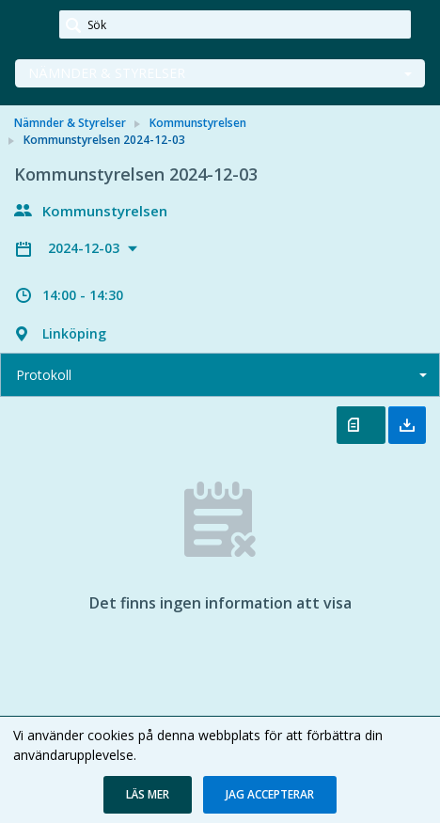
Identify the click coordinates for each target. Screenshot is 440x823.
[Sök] (235, 24)
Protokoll (43, 375)
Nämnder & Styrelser (106, 73)
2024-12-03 (85, 248)
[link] (30, 25)
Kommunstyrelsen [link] (197, 123)
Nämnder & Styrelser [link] (70, 123)
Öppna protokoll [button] (361, 425)
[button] (147, 795)
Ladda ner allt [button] (407, 425)
